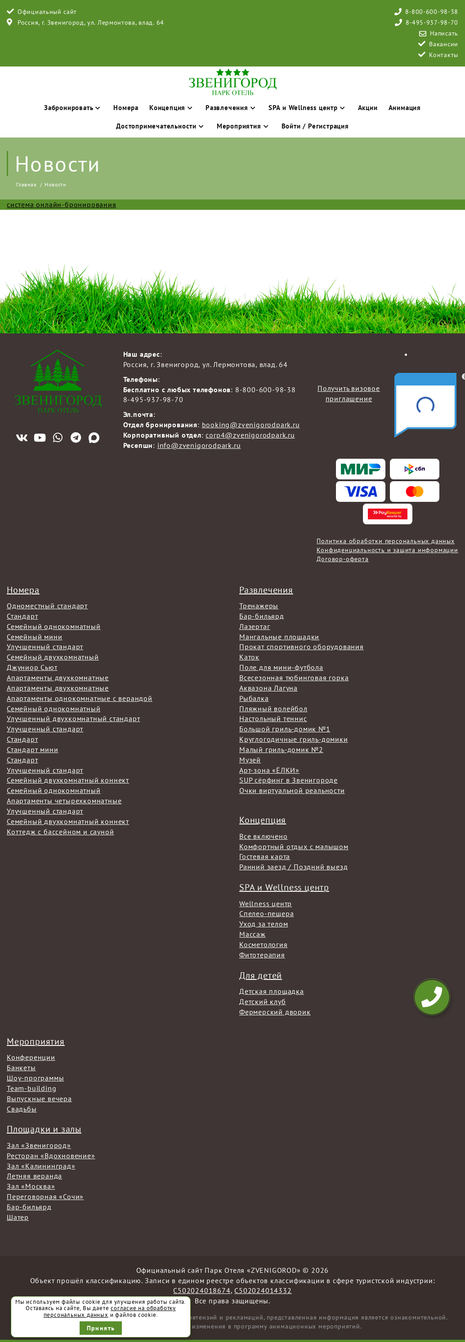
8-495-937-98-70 (432, 22)
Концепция (172, 107)
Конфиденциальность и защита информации (387, 550)
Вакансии (443, 44)
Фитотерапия (262, 954)
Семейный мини (34, 636)
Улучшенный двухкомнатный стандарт (73, 718)
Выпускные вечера (39, 1098)
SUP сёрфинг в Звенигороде (288, 779)
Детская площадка (271, 991)
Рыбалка (254, 698)
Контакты (443, 55)
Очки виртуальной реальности (292, 790)
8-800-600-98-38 (432, 12)
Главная (26, 184)
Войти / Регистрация (315, 126)
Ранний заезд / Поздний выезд (293, 866)
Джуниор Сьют (32, 667)
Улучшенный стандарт (45, 646)
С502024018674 (201, 1290)
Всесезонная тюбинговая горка (294, 677)
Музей (250, 759)
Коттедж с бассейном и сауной (60, 831)
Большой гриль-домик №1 (285, 728)
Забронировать (73, 107)
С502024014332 (262, 1290)
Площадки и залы (44, 1129)
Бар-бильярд (261, 615)
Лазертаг (254, 626)
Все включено (263, 836)
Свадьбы (22, 1108)
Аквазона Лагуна (268, 687)
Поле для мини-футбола (281, 667)
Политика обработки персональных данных (385, 541)
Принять (101, 1328)
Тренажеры (258, 605)
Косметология (263, 944)
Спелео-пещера (266, 913)
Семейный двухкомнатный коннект (68, 779)
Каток (249, 656)
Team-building (31, 1088)
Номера (126, 107)
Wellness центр (265, 903)
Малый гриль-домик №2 (281, 749)
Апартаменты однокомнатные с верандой (79, 698)
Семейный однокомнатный (54, 626)
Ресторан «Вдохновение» (51, 1155)
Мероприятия (244, 126)
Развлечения (232, 107)
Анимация (405, 107)
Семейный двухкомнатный (53, 656)
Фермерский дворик (275, 1011)
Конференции (31, 1057)
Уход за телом (263, 923)
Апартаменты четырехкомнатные (64, 800)
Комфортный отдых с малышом (294, 846)
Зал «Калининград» (41, 1165)
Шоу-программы (35, 1077)
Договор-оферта (342, 559)
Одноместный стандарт (47, 605)
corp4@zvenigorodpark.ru (250, 434)
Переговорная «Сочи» (45, 1196)
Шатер (18, 1217)
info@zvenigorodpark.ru (199, 445)
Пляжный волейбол (273, 708)
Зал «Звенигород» (39, 1145)
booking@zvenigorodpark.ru (251, 424)
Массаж (252, 934)
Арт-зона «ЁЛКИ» (269, 770)
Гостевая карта (264, 856)
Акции (368, 107)
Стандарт (22, 615)
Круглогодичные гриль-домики (293, 739)
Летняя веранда (34, 1175)
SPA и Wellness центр (307, 107)
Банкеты (21, 1067)
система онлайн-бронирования (61, 204)
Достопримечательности (161, 126)
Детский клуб (262, 1001)
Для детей (260, 975)
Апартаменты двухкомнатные (58, 677)
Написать (444, 33)
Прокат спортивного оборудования (301, 646)
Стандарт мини (32, 749)
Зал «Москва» (31, 1186)
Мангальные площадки (279, 636)
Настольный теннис (273, 718)
